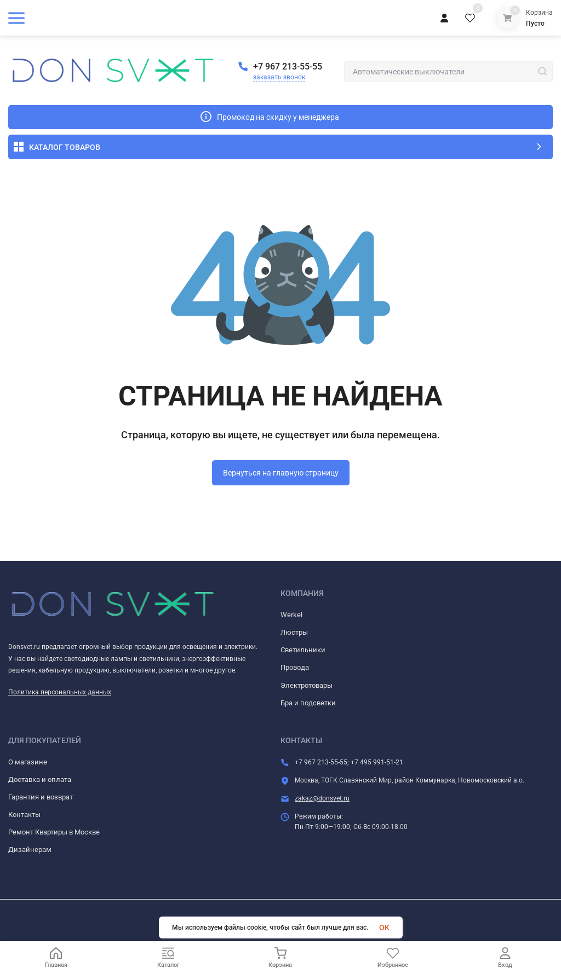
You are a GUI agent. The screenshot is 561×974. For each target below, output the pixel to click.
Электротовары (306, 685)
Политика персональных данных (59, 692)
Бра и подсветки (308, 703)
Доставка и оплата (39, 779)
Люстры (294, 632)
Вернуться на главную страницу (281, 472)
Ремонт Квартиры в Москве (54, 832)
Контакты (24, 814)
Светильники (302, 650)
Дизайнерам (29, 849)
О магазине (27, 762)
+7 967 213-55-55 (287, 66)
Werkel (291, 615)
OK (384, 927)
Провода (294, 667)
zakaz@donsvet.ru (322, 798)
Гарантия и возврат (40, 797)
